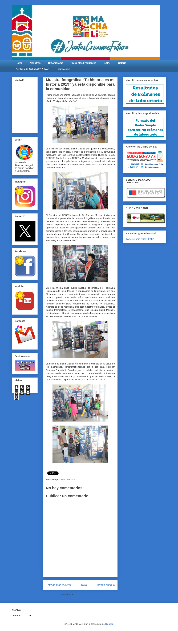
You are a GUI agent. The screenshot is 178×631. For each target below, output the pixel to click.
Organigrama (55, 63)
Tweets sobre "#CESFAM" (140, 239)
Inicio (83, 585)
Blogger (109, 624)
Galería (122, 63)
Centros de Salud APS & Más (32, 69)
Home (19, 63)
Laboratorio (63, 69)
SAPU (107, 63)
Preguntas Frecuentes (83, 63)
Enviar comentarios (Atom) (87, 594)
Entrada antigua (105, 585)
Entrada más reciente (59, 585)
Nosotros (35, 63)
